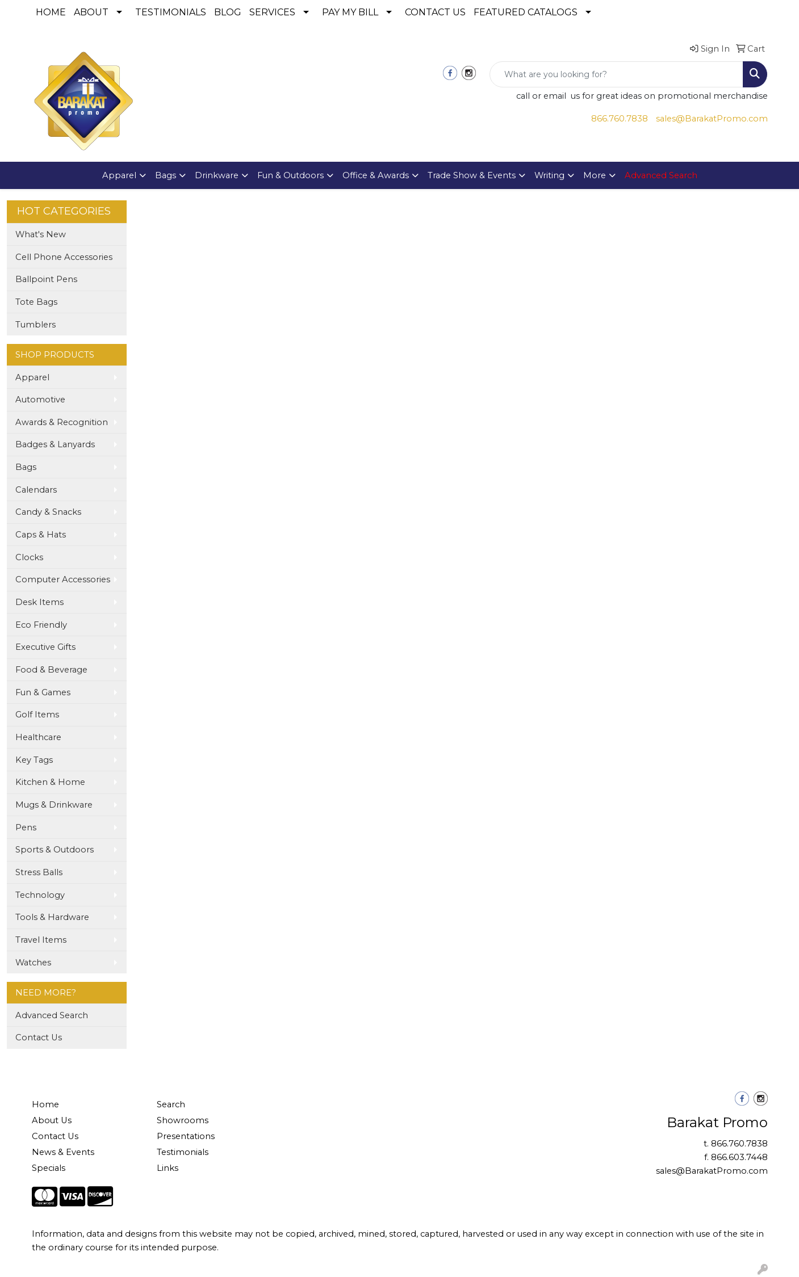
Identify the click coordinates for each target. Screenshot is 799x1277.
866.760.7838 (619, 119)
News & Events (63, 1152)
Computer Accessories (62, 579)
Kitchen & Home (50, 782)
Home (45, 1104)
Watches (33, 962)
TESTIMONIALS (170, 12)
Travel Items (40, 940)
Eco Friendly (41, 625)
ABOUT (91, 12)
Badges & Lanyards (55, 444)
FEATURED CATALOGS (526, 12)
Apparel (119, 175)
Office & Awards (375, 175)
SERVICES (272, 12)
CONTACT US (435, 12)
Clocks (29, 557)
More (594, 175)
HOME (51, 12)
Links (167, 1168)
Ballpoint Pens (46, 279)
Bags (165, 175)
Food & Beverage (51, 670)
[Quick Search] (616, 74)
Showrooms (182, 1120)
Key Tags (34, 760)
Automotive (40, 399)
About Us (52, 1120)
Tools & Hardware (52, 917)
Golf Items (37, 714)
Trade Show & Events (472, 175)
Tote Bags (36, 302)
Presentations (186, 1136)
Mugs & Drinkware (54, 805)
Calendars (36, 490)
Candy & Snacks (48, 512)
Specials (48, 1168)
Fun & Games (42, 692)
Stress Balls (38, 872)
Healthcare (38, 737)
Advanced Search (51, 1015)
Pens (25, 827)
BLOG (227, 12)
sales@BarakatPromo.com (712, 119)
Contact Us (38, 1037)
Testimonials (182, 1152)
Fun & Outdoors (290, 175)
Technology (40, 895)
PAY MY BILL (350, 12)
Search (171, 1104)
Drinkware (217, 175)
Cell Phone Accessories (63, 257)
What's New (40, 234)
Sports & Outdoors (54, 850)
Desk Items (39, 602)
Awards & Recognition (61, 422)
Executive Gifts (45, 647)
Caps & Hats (40, 535)
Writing (549, 175)
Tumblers (35, 325)
